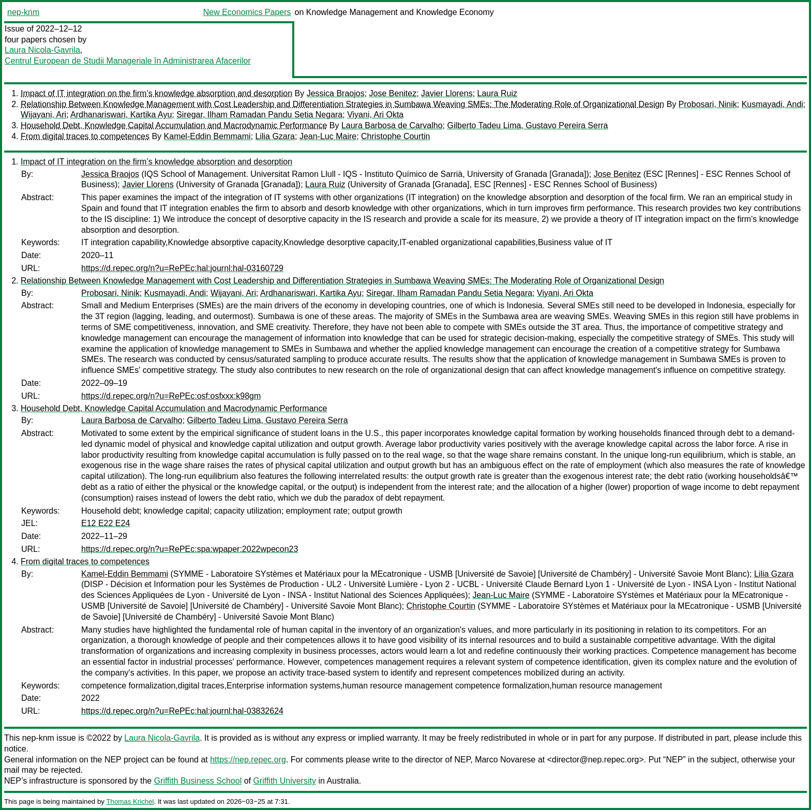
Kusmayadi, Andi (772, 104)
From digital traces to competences (85, 136)
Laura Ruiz (497, 93)
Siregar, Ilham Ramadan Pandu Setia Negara (259, 114)
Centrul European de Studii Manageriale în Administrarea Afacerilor (128, 60)
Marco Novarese (505, 759)
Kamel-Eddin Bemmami (207, 136)
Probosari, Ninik (708, 104)
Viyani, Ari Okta (375, 114)
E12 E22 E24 (105, 523)
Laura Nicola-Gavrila (42, 50)
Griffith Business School (198, 780)
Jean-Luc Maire (327, 136)
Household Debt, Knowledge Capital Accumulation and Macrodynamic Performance (174, 125)
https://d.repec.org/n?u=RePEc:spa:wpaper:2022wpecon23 (189, 549)
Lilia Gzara (275, 136)
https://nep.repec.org (248, 759)
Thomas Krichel (130, 801)
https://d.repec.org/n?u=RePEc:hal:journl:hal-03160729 (182, 268)
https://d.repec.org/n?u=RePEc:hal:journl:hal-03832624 (182, 711)
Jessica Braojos (336, 93)
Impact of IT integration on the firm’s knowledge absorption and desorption (156, 93)
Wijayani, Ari (43, 114)
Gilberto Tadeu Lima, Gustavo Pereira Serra (527, 125)
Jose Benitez (393, 93)
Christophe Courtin (395, 136)
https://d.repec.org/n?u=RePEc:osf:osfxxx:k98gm (171, 396)
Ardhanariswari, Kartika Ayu (121, 114)
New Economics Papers (247, 12)
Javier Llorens (447, 93)
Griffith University (284, 780)
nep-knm (23, 12)
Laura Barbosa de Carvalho (392, 125)
